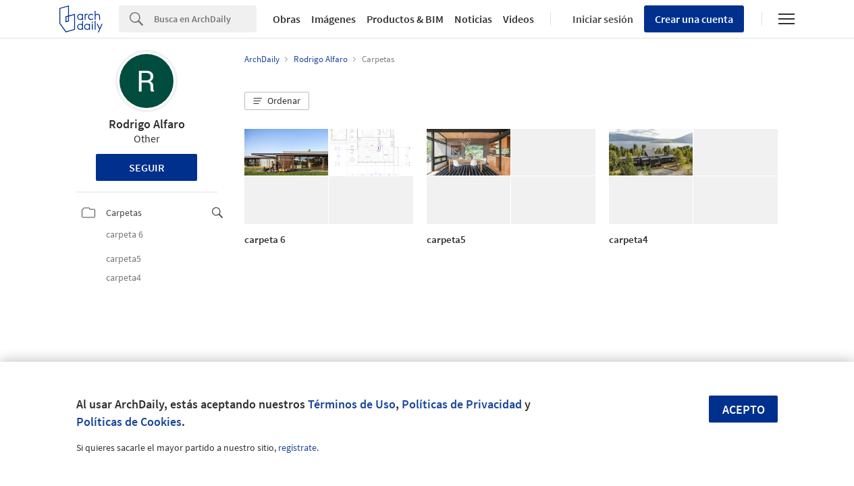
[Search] (205, 18)
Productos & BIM (405, 19)
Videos (518, 19)
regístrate (297, 447)
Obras (286, 19)
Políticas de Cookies (129, 421)
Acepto (743, 409)
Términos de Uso (352, 404)
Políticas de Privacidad (462, 404)
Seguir (147, 167)
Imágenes (333, 19)
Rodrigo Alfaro (147, 124)
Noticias (473, 19)
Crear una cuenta (694, 19)
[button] (276, 101)
